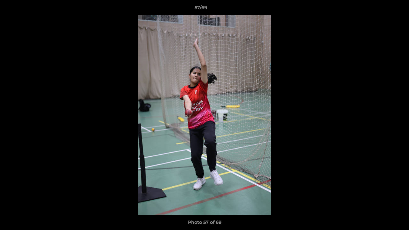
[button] (382, 9)
